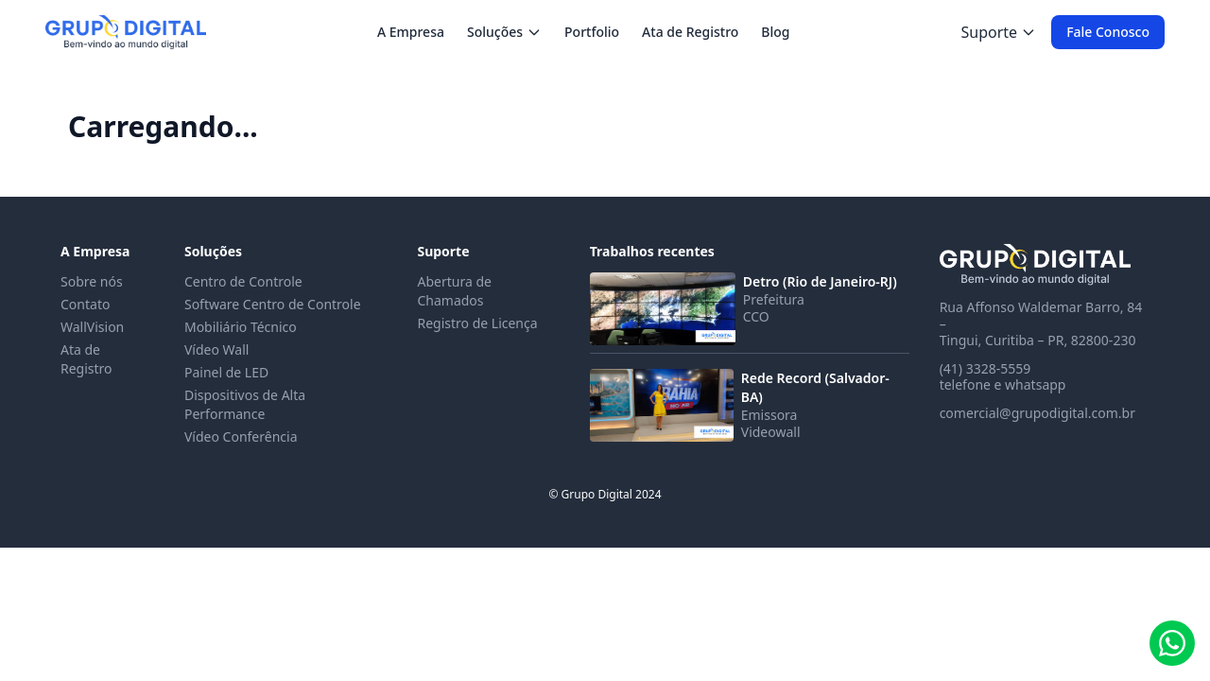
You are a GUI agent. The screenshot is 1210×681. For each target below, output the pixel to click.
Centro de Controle (243, 281)
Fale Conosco (1108, 32)
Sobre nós (91, 281)
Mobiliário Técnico (240, 327)
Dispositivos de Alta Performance (244, 404)
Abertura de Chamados (454, 290)
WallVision (92, 327)
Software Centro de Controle (272, 304)
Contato (85, 304)
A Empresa (410, 32)
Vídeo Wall (216, 349)
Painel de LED (226, 372)
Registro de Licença (477, 323)
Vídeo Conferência (241, 436)
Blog (775, 32)
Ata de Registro (690, 32)
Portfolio (591, 32)
